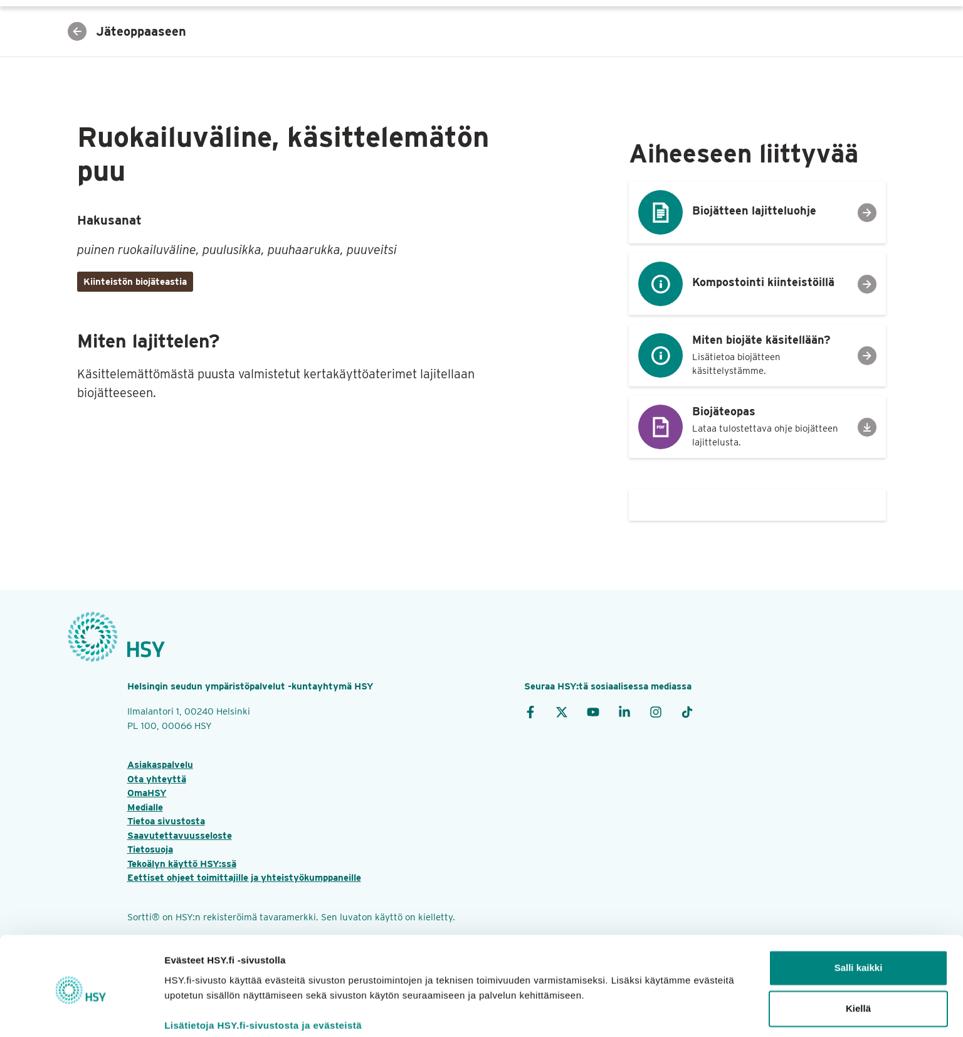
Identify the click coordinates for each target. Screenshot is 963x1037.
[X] (561, 711)
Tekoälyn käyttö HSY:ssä (181, 863)
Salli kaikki (858, 920)
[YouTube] (593, 711)
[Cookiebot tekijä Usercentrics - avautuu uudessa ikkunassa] (81, 1012)
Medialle (145, 807)
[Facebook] (530, 711)
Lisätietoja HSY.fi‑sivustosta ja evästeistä (263, 977)
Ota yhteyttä (156, 779)
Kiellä (858, 960)
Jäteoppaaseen (127, 31)
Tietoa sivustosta (166, 821)
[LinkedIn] (624, 711)
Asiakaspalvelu (160, 764)
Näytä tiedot (191, 1012)
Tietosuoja (150, 849)
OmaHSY (147, 793)
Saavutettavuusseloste (179, 835)
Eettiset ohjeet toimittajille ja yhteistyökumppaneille (244, 877)
